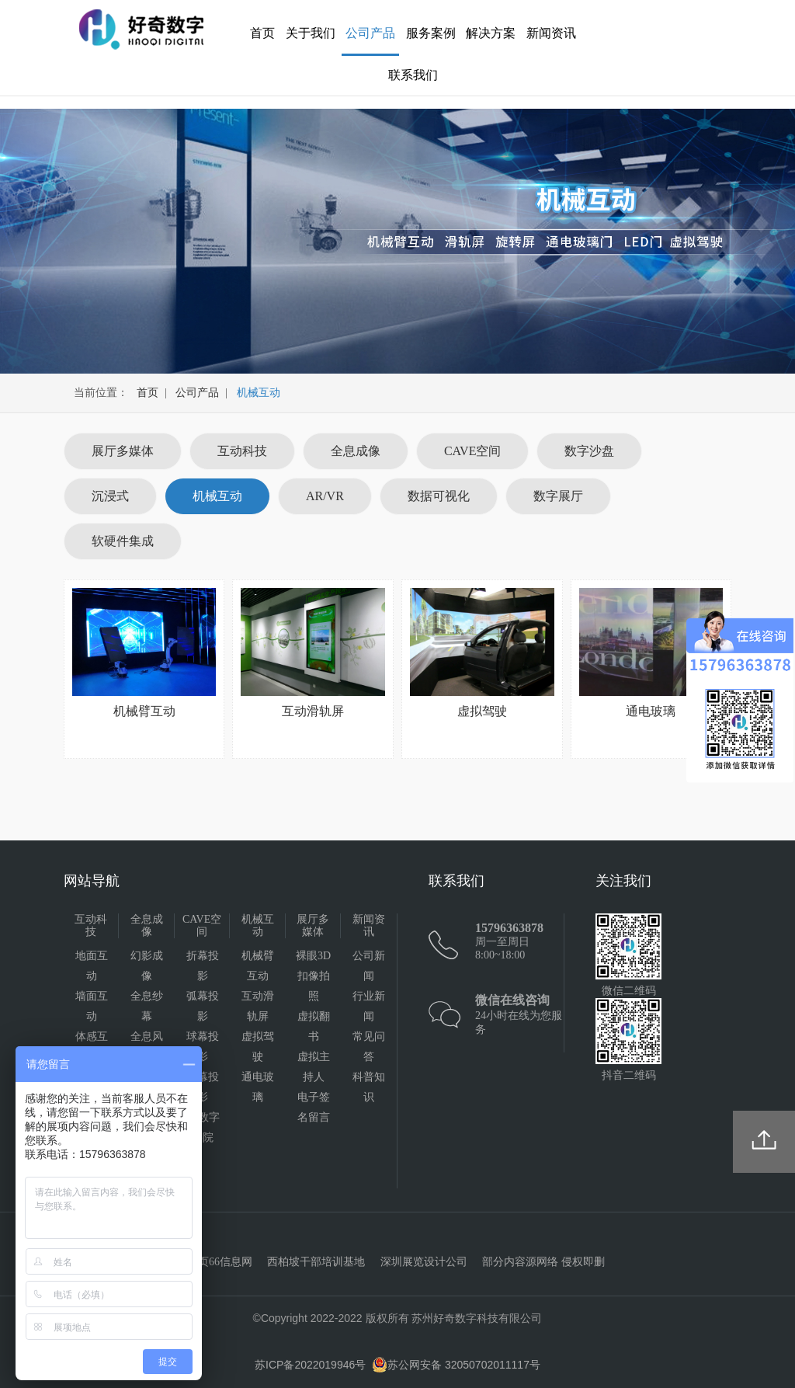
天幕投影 (202, 1087)
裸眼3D (313, 956)
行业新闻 (368, 1006)
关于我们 (310, 33)
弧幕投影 (202, 1006)
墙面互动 (91, 1006)
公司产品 (370, 33)
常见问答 (368, 1047)
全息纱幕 (146, 1006)
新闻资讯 (551, 33)
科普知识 (368, 1087)
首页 (262, 33)
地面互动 (91, 966)
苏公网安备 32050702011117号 (456, 1364)
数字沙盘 (589, 450)
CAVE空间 (473, 450)
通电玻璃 (257, 1087)
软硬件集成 (123, 541)
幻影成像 (146, 966)
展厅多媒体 (123, 450)
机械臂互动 (257, 966)
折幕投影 (202, 966)
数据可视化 (439, 496)
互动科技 (242, 450)
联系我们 (413, 75)
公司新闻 (368, 966)
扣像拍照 (313, 986)
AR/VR (325, 496)
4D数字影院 (202, 1127)
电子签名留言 (313, 1107)
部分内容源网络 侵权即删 (543, 1262)
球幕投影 (202, 1047)
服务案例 (431, 33)
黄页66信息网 (219, 1262)
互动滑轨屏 (257, 1006)
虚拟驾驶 (257, 1047)
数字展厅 (558, 496)
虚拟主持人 (313, 1067)
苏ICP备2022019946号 (310, 1364)
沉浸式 (110, 496)
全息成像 (355, 450)
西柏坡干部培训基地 (316, 1262)
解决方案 (491, 33)
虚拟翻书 (313, 1026)
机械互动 (217, 496)
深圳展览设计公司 (423, 1262)
